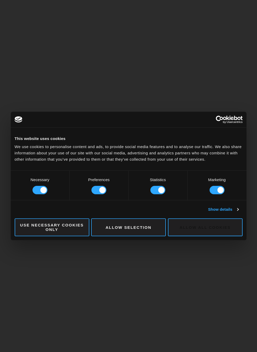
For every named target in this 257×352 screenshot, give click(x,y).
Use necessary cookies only (52, 227)
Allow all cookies (205, 227)
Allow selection (128, 227)
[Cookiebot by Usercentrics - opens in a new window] (220, 119)
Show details (220, 209)
